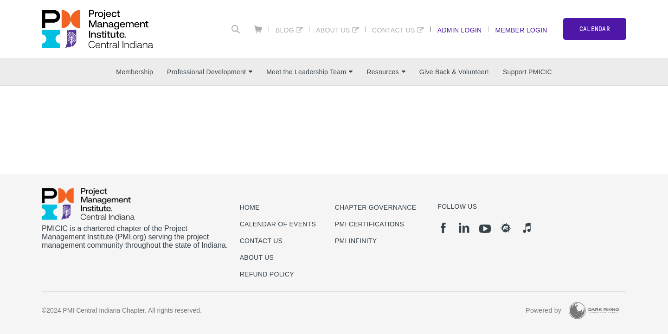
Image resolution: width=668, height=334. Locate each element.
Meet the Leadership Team (309, 72)
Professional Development (209, 72)
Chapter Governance (375, 207)
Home (250, 207)
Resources (385, 72)
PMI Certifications (369, 224)
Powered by (543, 310)
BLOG (285, 29)
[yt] (485, 229)
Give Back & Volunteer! (454, 72)
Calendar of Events (278, 224)
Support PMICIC (527, 72)
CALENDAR (594, 29)
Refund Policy (267, 274)
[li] (464, 228)
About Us (333, 29)
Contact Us (393, 29)
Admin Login (459, 29)
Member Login (521, 29)
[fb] (443, 228)
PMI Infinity (356, 240)
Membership (134, 72)
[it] (527, 228)
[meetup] (506, 228)
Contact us (261, 240)
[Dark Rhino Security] (594, 310)
